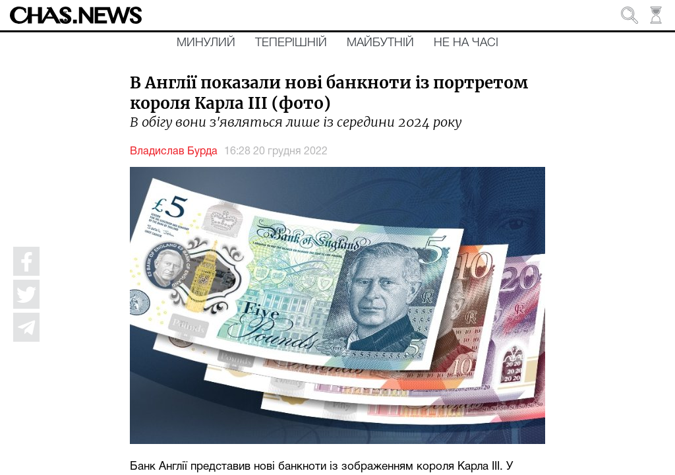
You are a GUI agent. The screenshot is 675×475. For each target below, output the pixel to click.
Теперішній (291, 43)
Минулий (206, 43)
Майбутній (380, 43)
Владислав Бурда (174, 151)
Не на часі (466, 43)
